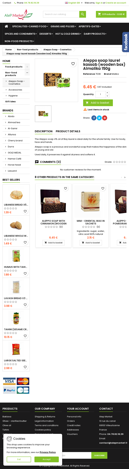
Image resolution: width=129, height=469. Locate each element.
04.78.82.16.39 (31, 2)
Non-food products (19, 41)
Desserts (45, 33)
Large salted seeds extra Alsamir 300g (16, 360)
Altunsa (11, 134)
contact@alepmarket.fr (113, 442)
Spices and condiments (20, 33)
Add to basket (97, 103)
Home (6, 61)
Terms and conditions (46, 425)
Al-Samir (12, 128)
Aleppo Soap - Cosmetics (17, 82)
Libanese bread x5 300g (16, 204)
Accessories (15, 89)
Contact (7, 2)
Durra (10, 146)
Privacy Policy (48, 452)
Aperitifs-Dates (89, 26)
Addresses (73, 429)
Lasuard (12, 170)
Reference (89, 74)
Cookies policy (43, 429)
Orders (71, 421)
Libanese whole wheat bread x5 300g (16, 235)
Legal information (44, 421)
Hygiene (13, 95)
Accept (47, 459)
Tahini (6, 429)
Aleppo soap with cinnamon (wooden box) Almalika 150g (53, 223)
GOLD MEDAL (14, 152)
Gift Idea (10, 101)
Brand (107, 74)
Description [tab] (43, 131)
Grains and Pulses (62, 26)
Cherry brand (15, 140)
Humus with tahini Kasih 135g (16, 267)
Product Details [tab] (68, 131)
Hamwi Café (14, 158)
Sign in (99, 2)
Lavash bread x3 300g (16, 298)
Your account (78, 409)
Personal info (74, 416)
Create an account (115, 2)
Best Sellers (11, 180)
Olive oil (7, 425)
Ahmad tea (13, 122)
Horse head (14, 164)
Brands (8, 110)
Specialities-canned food (29, 26)
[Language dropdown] (74, 3)
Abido (10, 116)
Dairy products (94, 33)
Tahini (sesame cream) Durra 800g (16, 329)
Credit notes (73, 425)
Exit (19, 459)
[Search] (64, 14)
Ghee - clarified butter (15, 421)
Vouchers (72, 434)
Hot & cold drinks (67, 33)
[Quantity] (100, 94)
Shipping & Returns (45, 416)
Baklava (7, 416)
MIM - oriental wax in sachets (91, 222)
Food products (13, 66)
